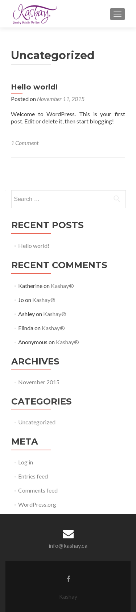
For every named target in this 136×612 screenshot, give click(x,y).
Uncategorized (36, 422)
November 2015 (38, 382)
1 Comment (24, 142)
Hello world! (34, 87)
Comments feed (38, 490)
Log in (25, 462)
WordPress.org (37, 504)
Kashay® (62, 285)
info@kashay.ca (68, 545)
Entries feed (33, 476)
